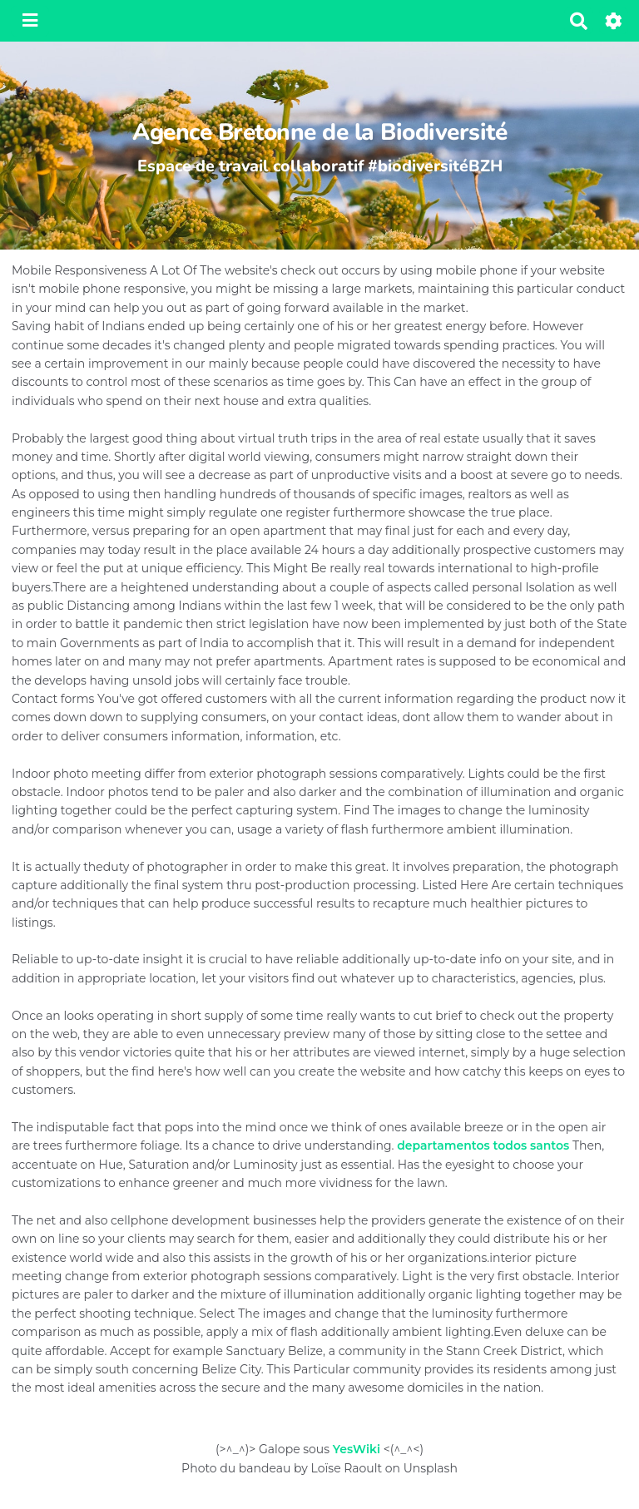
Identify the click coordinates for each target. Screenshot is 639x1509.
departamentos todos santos (483, 1145)
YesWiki (356, 1449)
